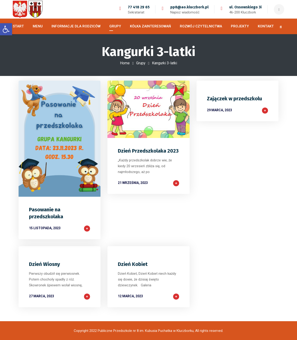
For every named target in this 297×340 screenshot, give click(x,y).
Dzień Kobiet (133, 264)
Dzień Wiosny (44, 264)
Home (125, 63)
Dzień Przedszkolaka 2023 (148, 151)
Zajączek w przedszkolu (234, 98)
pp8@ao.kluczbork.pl (189, 7)
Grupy (140, 63)
